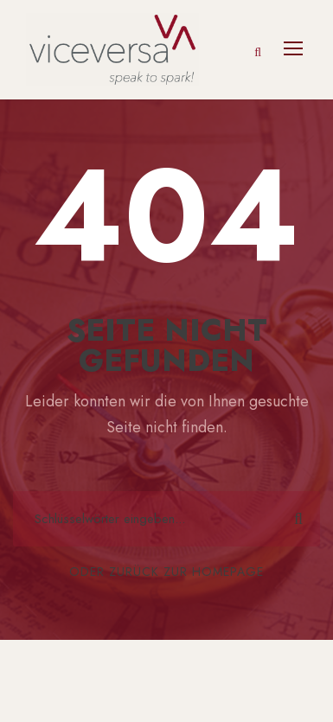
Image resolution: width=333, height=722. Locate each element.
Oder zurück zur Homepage (166, 571)
